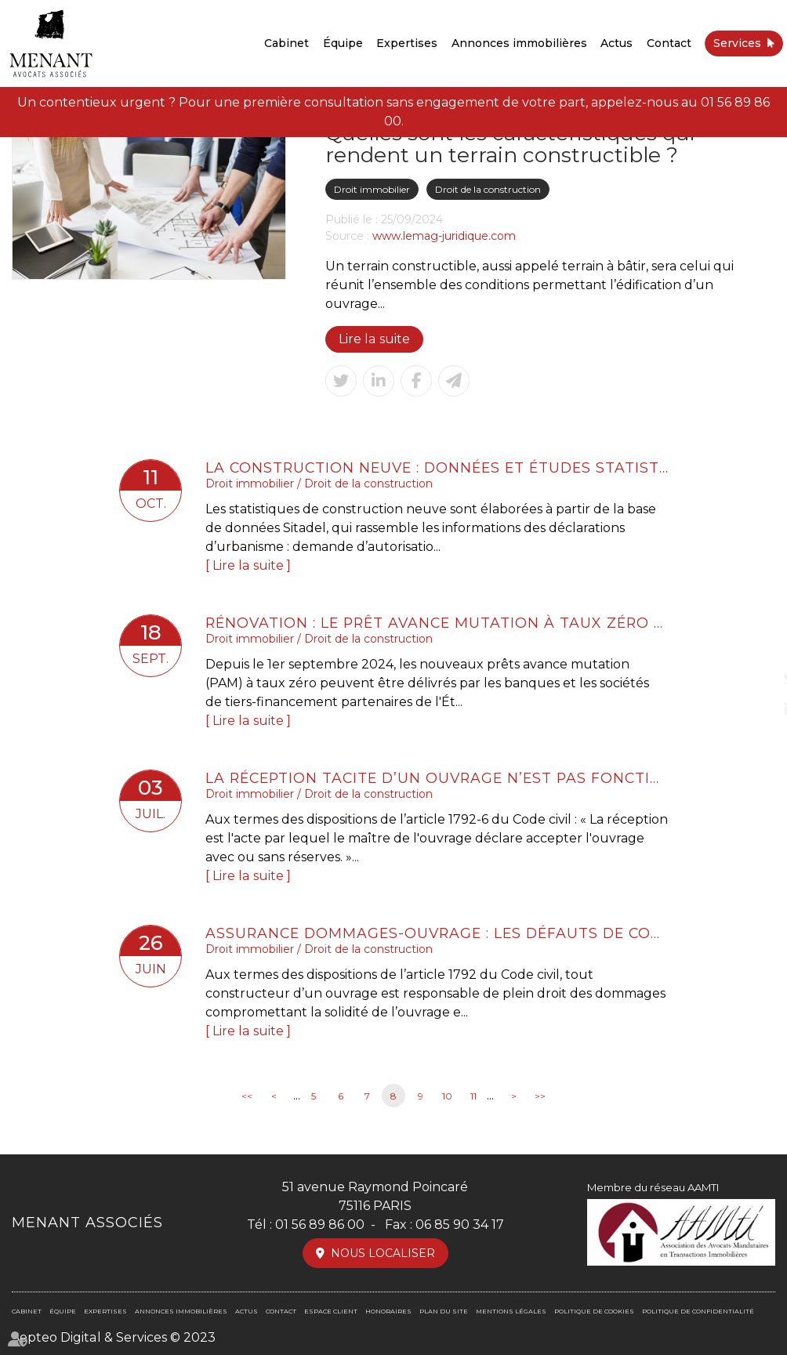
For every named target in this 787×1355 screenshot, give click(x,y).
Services (737, 43)
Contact (669, 43)
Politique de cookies (594, 1311)
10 (447, 1096)
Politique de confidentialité (698, 1311)
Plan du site (443, 1311)
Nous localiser (383, 1253)
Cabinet (286, 43)
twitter (755, 677)
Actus (616, 43)
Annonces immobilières (519, 43)
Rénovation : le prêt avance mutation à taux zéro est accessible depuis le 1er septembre (436, 622)
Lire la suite (374, 339)
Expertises (406, 43)
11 (473, 1096)
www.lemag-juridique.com (444, 236)
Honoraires (388, 1311)
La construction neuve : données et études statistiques (436, 467)
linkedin (755, 709)
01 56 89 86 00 (319, 1224)
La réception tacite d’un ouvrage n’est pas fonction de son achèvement (436, 778)
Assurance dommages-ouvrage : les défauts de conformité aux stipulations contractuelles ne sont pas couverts (436, 933)
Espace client (330, 1311)
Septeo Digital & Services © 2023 (113, 1337)
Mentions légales (511, 1311)
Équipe (343, 43)
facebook (755, 646)
